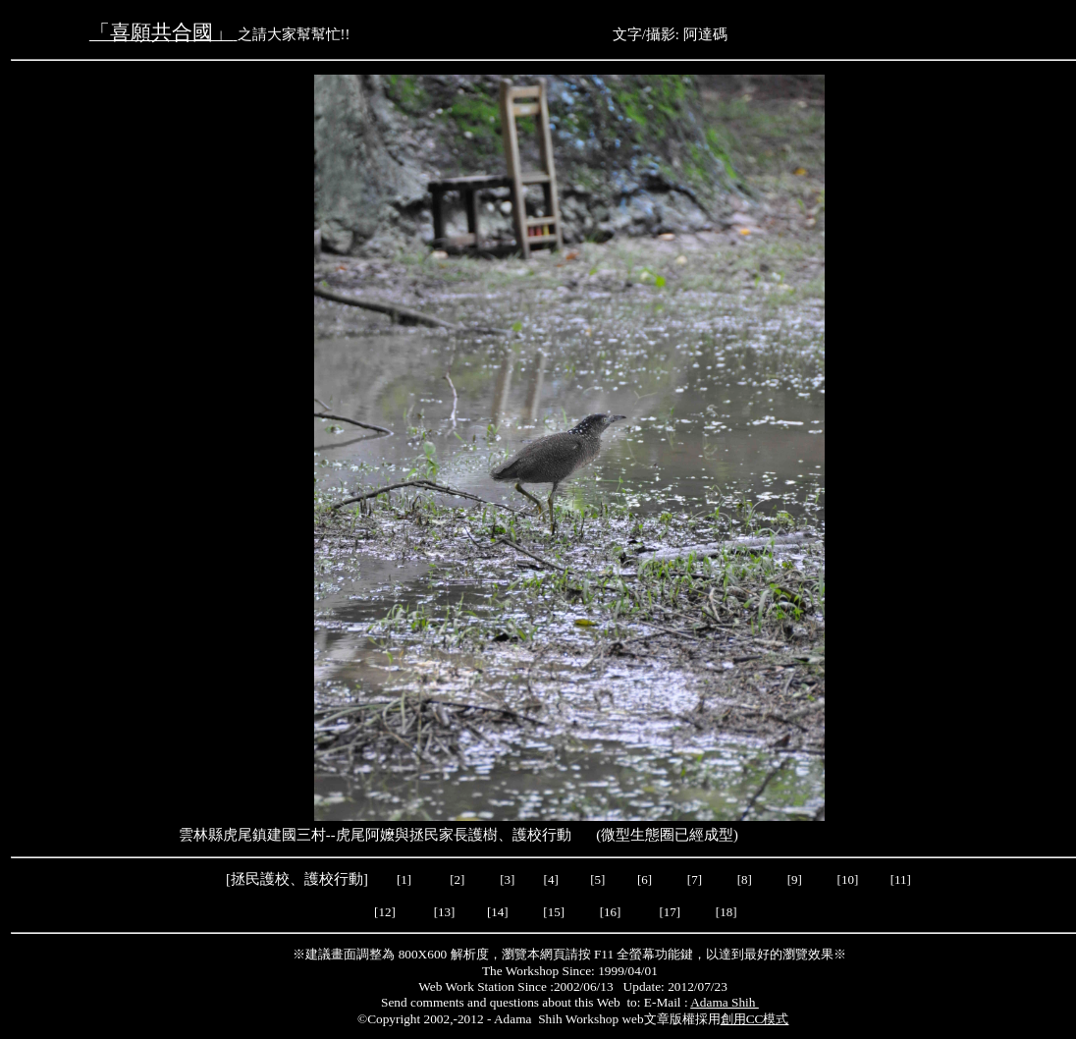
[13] (445, 911)
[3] (507, 879)
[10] (848, 879)
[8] (744, 879)
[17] (671, 911)
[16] (612, 911)
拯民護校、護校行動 (297, 879)
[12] (386, 911)
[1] (404, 879)
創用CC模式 (755, 1019)
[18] (726, 911)
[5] (597, 879)
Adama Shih (724, 1002)
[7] (694, 879)
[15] (552, 911)
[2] (457, 879)
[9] (796, 879)
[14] (499, 911)
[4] (549, 879)
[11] (902, 879)
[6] (643, 879)
